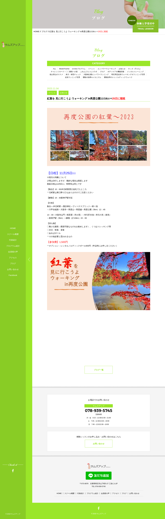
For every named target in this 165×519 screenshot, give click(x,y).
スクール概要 (13, 234)
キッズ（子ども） (135, 69)
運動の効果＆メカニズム (92, 77)
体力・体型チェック (73, 74)
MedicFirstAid (64, 69)
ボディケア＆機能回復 (116, 72)
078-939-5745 (98, 410)
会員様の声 (13, 252)
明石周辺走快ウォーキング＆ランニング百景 (128, 74)
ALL (54, 69)
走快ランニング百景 (72, 77)
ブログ (13, 263)
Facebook (13, 275)
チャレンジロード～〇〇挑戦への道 (64, 72)
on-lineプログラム (78, 69)
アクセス (13, 258)
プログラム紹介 (13, 246)
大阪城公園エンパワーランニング (96, 74)
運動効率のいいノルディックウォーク (118, 77)
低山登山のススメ (56, 74)
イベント (91, 69)
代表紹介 (13, 240)
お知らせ (122, 69)
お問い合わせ (13, 269)
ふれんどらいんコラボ (88, 72)
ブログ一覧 (99, 370)
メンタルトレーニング (135, 72)
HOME (13, 228)
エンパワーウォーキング (107, 69)
